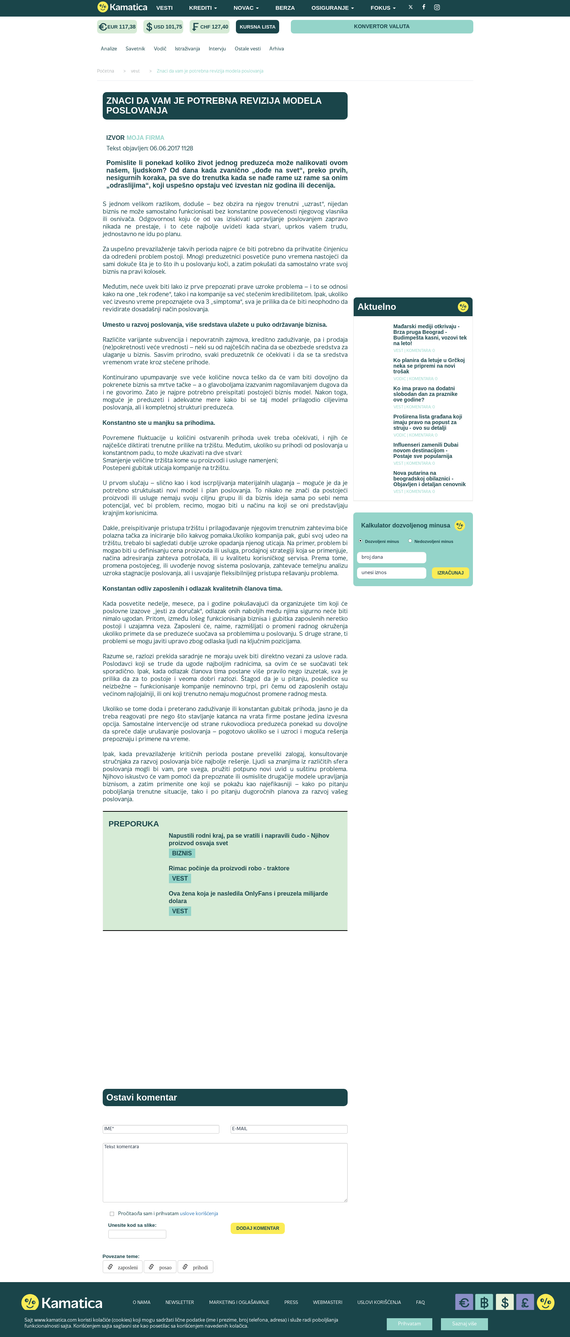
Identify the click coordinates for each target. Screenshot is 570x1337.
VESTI (165, 8)
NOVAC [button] (246, 8)
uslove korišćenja (199, 1214)
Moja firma (145, 138)
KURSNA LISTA (257, 27)
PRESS (291, 1303)
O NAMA (141, 1303)
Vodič (160, 49)
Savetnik (135, 49)
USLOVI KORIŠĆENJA (379, 1303)
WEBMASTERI (327, 1303)
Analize (109, 49)
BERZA (285, 8)
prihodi (198, 1267)
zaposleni (125, 1267)
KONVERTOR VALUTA (382, 26)
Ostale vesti (248, 49)
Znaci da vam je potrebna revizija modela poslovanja (214, 105)
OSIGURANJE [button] (333, 8)
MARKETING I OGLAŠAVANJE (239, 1303)
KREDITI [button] (203, 8)
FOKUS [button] (383, 8)
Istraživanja (187, 49)
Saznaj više (464, 1324)
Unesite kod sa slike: (132, 1225)
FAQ (420, 1303)
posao (163, 1267)
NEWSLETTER (180, 1303)
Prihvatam (409, 1324)
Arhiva (276, 49)
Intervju (217, 49)
